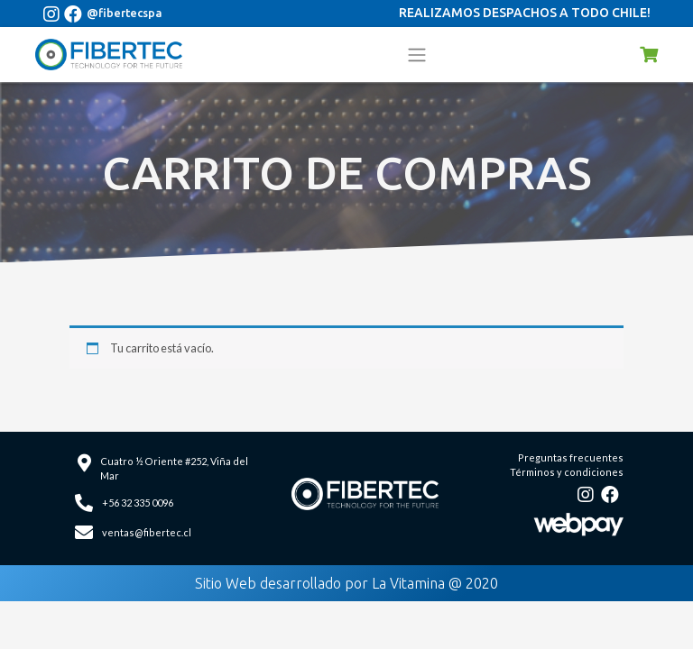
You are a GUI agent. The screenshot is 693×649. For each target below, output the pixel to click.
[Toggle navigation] (416, 54)
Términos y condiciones (567, 472)
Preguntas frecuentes (571, 457)
